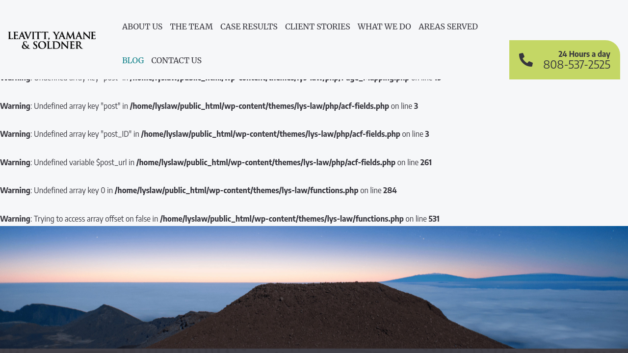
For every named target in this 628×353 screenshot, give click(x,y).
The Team (191, 26)
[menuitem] (142, 29)
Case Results (249, 26)
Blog (133, 60)
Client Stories (317, 26)
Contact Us (177, 60)
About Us (142, 26)
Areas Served (448, 26)
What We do (384, 26)
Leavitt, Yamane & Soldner (52, 45)
